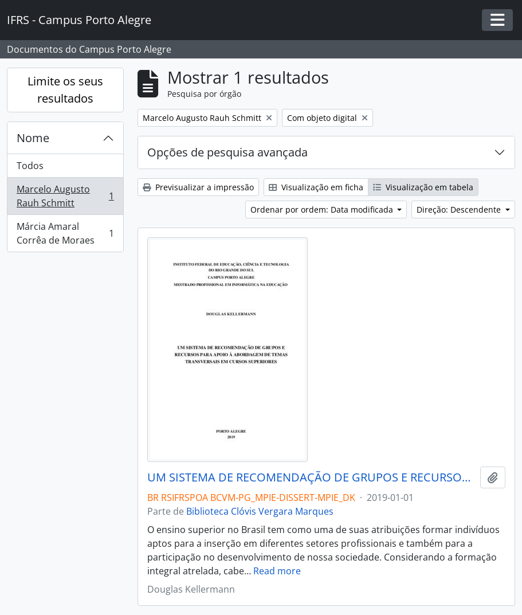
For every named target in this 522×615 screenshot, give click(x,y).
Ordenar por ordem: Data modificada (322, 209)
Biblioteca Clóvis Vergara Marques (259, 511)
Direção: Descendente (460, 209)
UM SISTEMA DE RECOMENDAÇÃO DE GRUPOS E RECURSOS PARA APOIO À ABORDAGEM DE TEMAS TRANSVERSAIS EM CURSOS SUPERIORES (311, 477)
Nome (33, 138)
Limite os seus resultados (65, 89)
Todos (30, 165)
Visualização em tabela (423, 187)
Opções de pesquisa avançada (227, 152)
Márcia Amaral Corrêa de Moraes (65, 233)
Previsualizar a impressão (198, 187)
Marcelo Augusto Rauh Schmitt (65, 196)
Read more (277, 571)
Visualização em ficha (316, 187)
